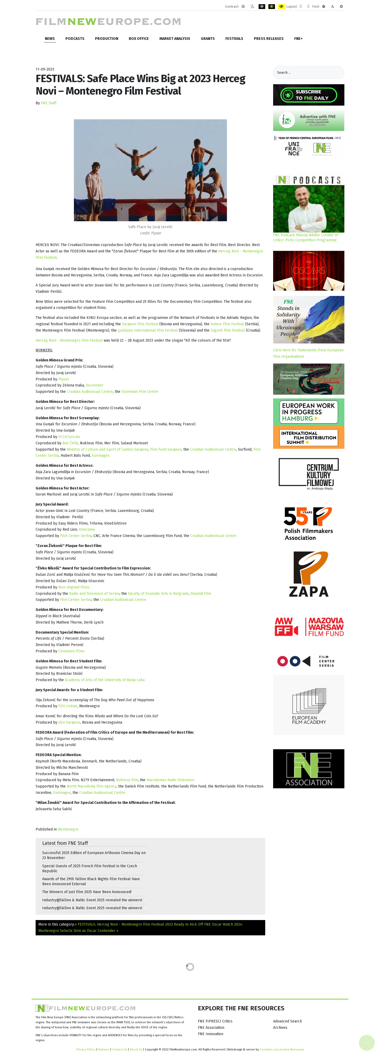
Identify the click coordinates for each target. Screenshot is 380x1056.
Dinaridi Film (201, 593)
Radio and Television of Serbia (94, 593)
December (94, 385)
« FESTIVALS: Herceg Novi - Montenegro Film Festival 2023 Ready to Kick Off (139, 924)
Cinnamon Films (71, 651)
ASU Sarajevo (69, 722)
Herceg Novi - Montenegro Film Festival (69, 340)
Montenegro (68, 829)
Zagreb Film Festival (228, 330)
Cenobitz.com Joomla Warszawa (282, 1049)
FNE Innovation (210, 1034)
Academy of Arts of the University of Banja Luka (105, 680)
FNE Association (211, 1027)
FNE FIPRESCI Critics (215, 1021)
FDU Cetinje (67, 706)
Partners (103, 1049)
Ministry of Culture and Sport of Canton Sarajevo (107, 449)
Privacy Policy (85, 1049)
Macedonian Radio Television (170, 780)
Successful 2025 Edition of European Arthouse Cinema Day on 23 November (94, 855)
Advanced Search (287, 1021)
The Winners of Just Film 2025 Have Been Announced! (86, 892)
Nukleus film (127, 780)
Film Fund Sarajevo (166, 449)
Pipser (63, 379)
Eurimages (101, 455)
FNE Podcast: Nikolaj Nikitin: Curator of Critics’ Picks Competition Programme (305, 237)
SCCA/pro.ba (69, 437)
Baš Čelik (70, 443)
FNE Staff (48, 103)
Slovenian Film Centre (139, 391)
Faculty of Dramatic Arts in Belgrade (158, 593)
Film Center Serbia (76, 536)
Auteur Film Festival (227, 324)
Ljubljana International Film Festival (148, 330)
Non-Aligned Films (73, 587)
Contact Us (120, 1049)
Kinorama (87, 529)
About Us (136, 1049)
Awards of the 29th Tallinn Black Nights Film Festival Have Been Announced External (91, 881)
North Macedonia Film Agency (91, 786)
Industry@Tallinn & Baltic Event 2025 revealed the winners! (92, 900)
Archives (280, 1027)
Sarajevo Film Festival (140, 324)
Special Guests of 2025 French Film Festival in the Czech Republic (89, 868)
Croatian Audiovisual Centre (90, 391)
